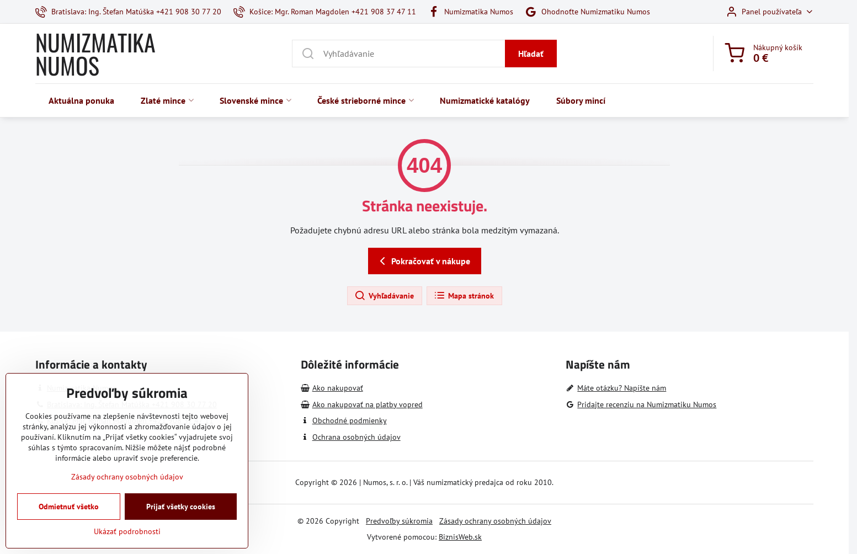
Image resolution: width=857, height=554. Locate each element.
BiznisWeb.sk (460, 537)
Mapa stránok (464, 295)
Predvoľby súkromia (399, 521)
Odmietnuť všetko (69, 527)
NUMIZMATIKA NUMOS (95, 53)
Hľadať (531, 53)
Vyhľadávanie (384, 295)
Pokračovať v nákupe (423, 261)
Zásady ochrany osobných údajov (495, 521)
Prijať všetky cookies (180, 527)
